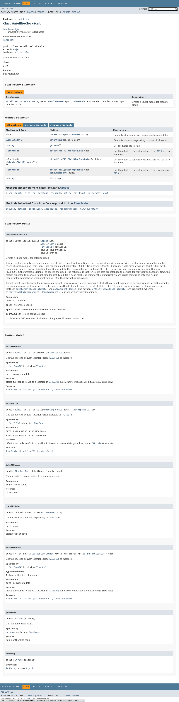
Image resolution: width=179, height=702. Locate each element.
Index (61, 3)
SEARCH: (143, 9)
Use (34, 3)
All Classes (7, 8)
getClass (43, 193)
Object (17, 49)
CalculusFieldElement (19, 162)
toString (55, 178)
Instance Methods (35, 125)
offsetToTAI (57, 170)
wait (90, 193)
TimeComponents (59, 173)
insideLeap (35, 209)
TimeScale (9, 40)
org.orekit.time (21, 19)
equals (19, 193)
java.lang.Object (11, 29)
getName (54, 145)
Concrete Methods (61, 125)
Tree (39, 3)
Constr (31, 12)
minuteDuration (69, 209)
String (35, 101)
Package (16, 3)
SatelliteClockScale (18, 101)
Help (67, 3)
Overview (6, 3)
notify (67, 193)
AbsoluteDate (55, 101)
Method (40, 12)
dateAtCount (57, 140)
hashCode (56, 193)
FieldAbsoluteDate (78, 159)
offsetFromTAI (58, 150)
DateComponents (74, 170)
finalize (30, 193)
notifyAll (79, 193)
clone (9, 193)
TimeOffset (12, 150)
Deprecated (50, 3)
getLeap (10, 209)
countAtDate (57, 134)
